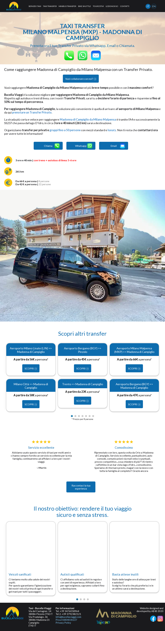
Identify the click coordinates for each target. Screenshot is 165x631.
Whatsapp (83, 145)
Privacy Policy (63, 622)
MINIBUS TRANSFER (67, 6)
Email (118, 145)
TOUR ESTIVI (98, 6)
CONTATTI (124, 6)
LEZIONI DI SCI (112, 6)
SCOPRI (31, 368)
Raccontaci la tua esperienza (81, 487)
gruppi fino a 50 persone (65, 130)
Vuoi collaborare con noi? (80, 78)
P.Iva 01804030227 (66, 619)
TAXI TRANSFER (50, 6)
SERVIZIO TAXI (35, 6)
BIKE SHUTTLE (84, 6)
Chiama (51, 145)
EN (154, 6)
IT (148, 6)
